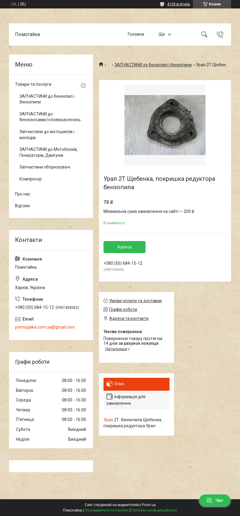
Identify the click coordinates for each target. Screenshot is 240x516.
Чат (214, 500)
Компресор (31, 179)
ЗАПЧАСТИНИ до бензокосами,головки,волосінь (50, 117)
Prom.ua (149, 505)
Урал (108, 419)
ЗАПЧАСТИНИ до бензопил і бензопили (153, 64)
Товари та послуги (33, 84)
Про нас (22, 194)
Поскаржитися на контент (107, 510)
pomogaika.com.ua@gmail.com (45, 327)
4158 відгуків (178, 4)
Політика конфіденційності (154, 510)
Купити (125, 247)
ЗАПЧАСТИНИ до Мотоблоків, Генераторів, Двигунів (49, 152)
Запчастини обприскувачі (45, 167)
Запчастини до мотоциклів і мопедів (47, 134)
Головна (136, 34)
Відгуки (22, 205)
